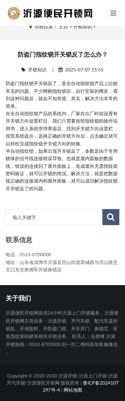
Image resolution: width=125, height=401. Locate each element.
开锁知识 (82, 26)
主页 (63, 26)
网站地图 (73, 390)
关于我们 (18, 298)
